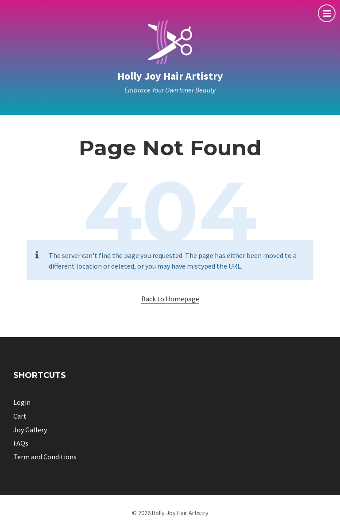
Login (22, 402)
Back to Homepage (170, 298)
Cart (20, 416)
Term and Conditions (45, 456)
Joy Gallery (30, 429)
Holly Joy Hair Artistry (170, 76)
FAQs (20, 443)
